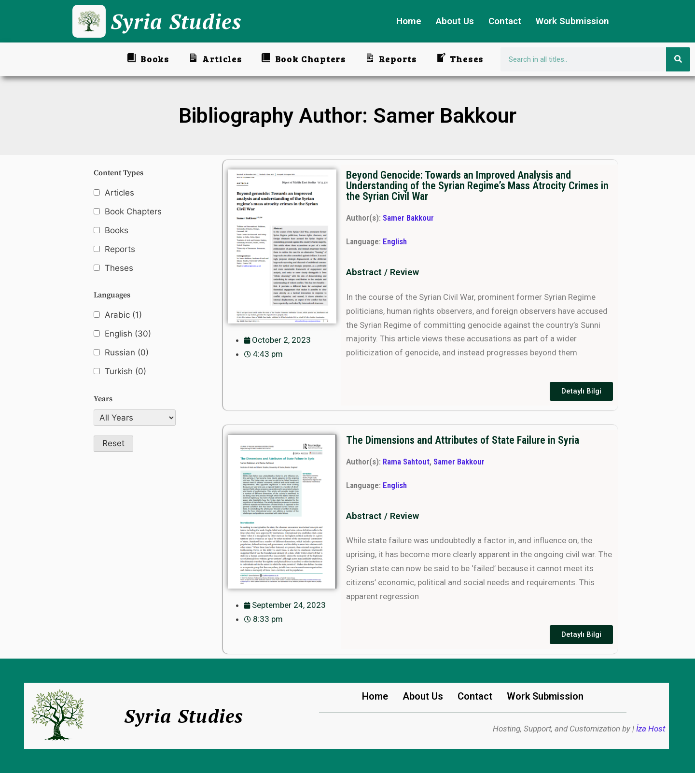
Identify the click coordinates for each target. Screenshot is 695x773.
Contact (504, 21)
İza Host (650, 728)
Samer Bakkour (408, 218)
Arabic (123, 315)
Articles (119, 192)
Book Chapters (133, 211)
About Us (455, 21)
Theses (119, 268)
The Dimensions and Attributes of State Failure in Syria (462, 440)
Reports (120, 249)
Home (408, 21)
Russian (127, 353)
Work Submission (572, 21)
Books (116, 230)
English (128, 334)
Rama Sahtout (406, 461)
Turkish (125, 372)
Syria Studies (176, 21)
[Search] (678, 59)
